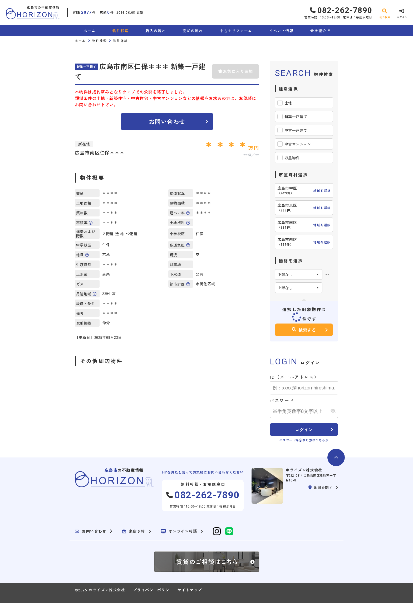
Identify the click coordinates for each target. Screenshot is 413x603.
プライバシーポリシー (153, 590)
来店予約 (133, 531)
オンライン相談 (179, 531)
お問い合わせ (167, 121)
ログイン (304, 429)
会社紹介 (318, 30)
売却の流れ (193, 30)
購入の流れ (155, 30)
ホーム (89, 30)
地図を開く (320, 487)
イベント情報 (281, 30)
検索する (304, 330)
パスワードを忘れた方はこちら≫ (303, 440)
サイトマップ (190, 590)
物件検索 (120, 30)
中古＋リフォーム (236, 30)
